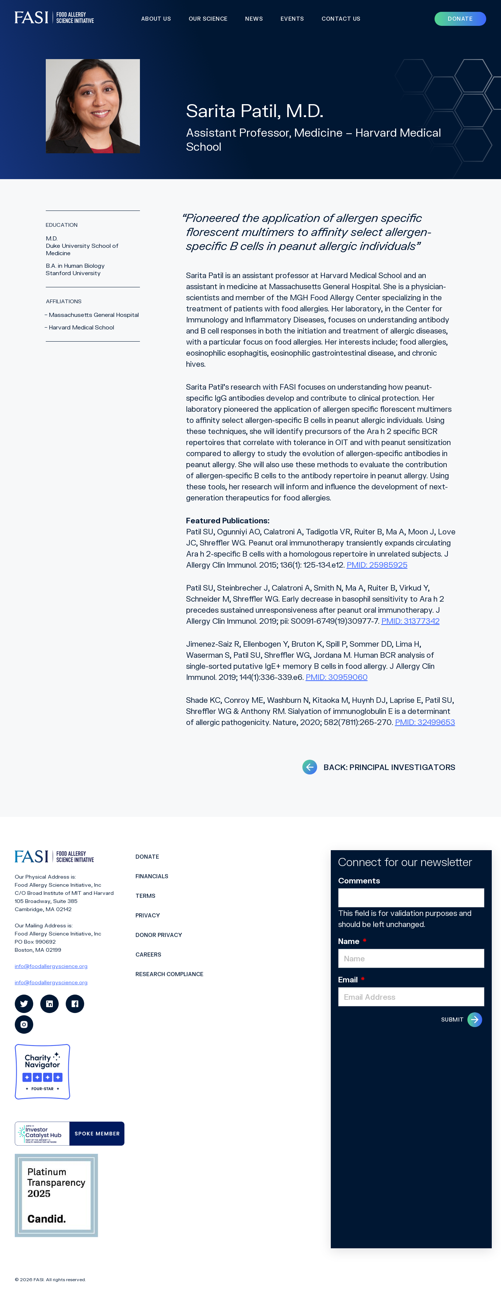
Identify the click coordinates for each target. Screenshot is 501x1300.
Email (351, 979)
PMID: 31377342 (410, 620)
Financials (151, 876)
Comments (359, 880)
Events (292, 19)
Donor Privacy (158, 935)
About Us (156, 19)
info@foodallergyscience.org (51, 966)
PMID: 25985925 (377, 564)
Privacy (147, 915)
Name (352, 941)
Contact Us (341, 19)
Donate (147, 856)
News (254, 19)
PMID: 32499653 (425, 722)
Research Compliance (169, 974)
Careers (148, 954)
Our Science (208, 19)
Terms (145, 896)
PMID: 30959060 (337, 677)
